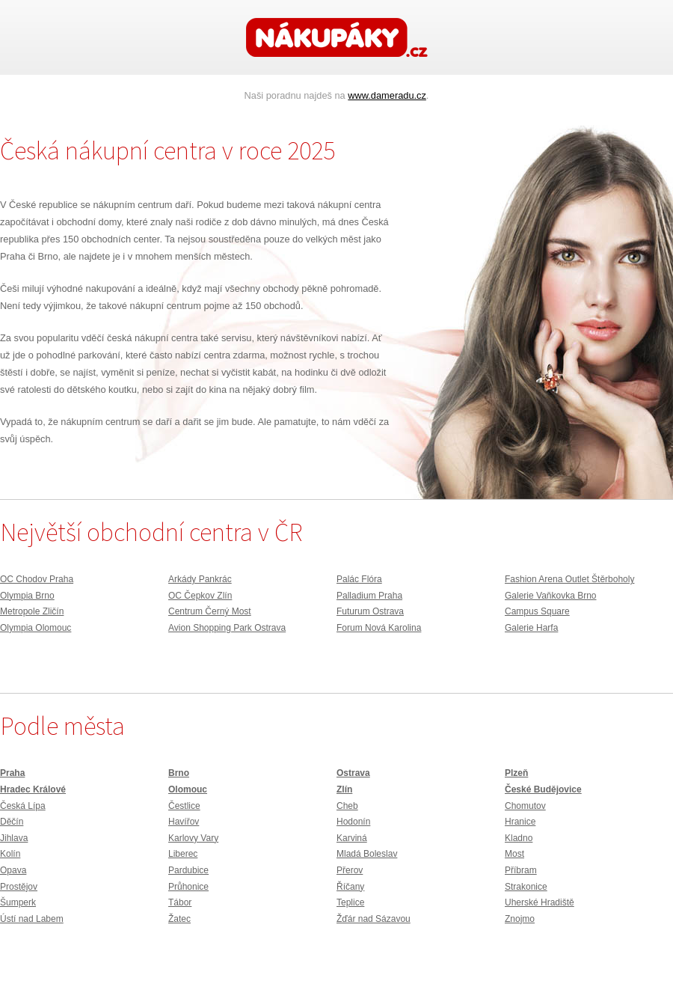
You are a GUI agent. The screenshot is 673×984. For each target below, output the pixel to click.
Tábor (179, 902)
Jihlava (14, 838)
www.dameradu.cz (387, 95)
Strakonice (526, 886)
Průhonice (188, 886)
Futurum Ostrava (370, 611)
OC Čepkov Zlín (200, 595)
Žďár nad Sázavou (373, 919)
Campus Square (537, 611)
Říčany (350, 886)
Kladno (518, 838)
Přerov (349, 870)
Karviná (351, 838)
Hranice (520, 821)
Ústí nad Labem (32, 919)
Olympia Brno (27, 595)
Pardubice (188, 870)
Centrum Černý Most (209, 611)
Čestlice (184, 806)
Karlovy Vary (193, 838)
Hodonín (353, 821)
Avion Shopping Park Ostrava (227, 628)
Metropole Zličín (32, 611)
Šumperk (18, 902)
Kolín (10, 854)
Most (514, 854)
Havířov (183, 821)
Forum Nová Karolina (378, 628)
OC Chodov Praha (36, 579)
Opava (13, 870)
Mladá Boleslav (366, 854)
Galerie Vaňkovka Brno (551, 595)
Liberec (182, 854)
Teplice (350, 902)
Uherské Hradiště (539, 902)
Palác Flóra (359, 579)
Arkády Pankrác (200, 579)
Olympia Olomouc (35, 628)
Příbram (521, 870)
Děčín (11, 821)
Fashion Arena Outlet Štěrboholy (569, 579)
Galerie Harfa (531, 628)
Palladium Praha (369, 595)
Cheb (347, 806)
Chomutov (525, 806)
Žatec (179, 919)
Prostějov (18, 886)
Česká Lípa (23, 806)
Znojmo (520, 919)
